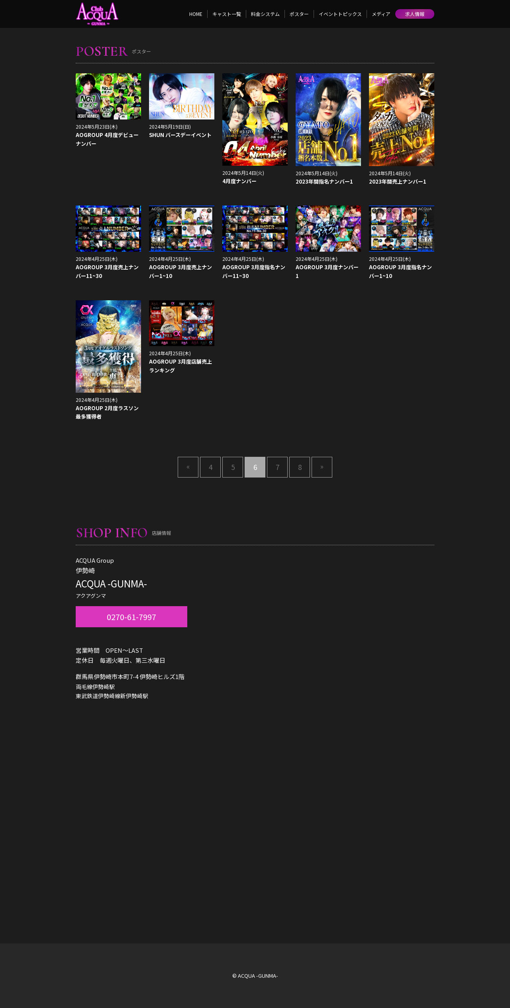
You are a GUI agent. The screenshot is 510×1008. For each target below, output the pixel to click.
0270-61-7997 (131, 616)
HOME (195, 13)
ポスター (299, 13)
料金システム (265, 13)
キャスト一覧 (226, 13)
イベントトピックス (340, 13)
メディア (381, 13)
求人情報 (414, 13)
